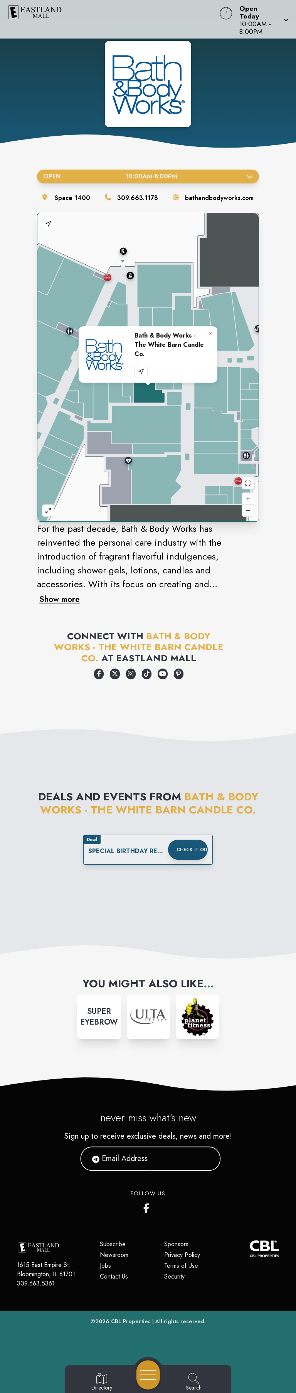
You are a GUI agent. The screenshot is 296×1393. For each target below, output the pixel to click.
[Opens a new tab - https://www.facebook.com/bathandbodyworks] (99, 674)
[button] (261, 19)
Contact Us (114, 1276)
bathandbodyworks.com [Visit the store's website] (219, 197)
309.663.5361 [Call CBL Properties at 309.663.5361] (36, 1283)
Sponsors (176, 1244)
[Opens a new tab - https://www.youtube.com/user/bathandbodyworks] (162, 674)
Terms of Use (181, 1265)
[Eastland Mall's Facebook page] (148, 1206)
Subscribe (113, 1244)
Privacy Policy (182, 1254)
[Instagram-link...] (99, 1017)
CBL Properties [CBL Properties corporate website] (131, 1321)
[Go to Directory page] (101, 1382)
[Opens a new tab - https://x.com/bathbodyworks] (114, 674)
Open (148, 176)
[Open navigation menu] (148, 1375)
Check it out (192, 849)
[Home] (112, 19)
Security (174, 1276)
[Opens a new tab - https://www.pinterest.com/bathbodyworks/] (178, 674)
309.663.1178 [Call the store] (137, 197)
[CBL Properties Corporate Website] (249, 1248)
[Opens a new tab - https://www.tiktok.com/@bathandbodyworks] (146, 674)
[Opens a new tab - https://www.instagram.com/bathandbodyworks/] (131, 674)
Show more (59, 599)
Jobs (105, 1265)
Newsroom (114, 1254)
